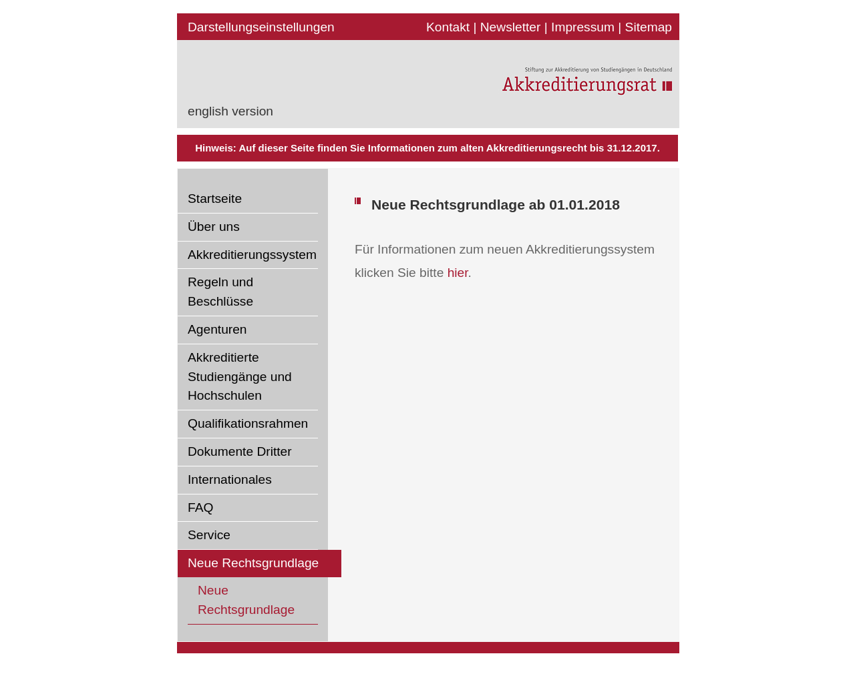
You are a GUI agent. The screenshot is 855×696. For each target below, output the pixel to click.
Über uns (214, 227)
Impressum (583, 27)
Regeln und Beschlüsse (220, 291)
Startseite (215, 199)
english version (230, 111)
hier (458, 273)
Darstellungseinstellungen (261, 27)
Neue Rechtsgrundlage (253, 563)
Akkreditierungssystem (252, 255)
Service (209, 535)
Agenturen (217, 329)
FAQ (200, 507)
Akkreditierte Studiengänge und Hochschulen (240, 376)
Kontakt (448, 27)
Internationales (230, 479)
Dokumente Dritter (240, 451)
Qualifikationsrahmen (248, 423)
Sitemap (648, 27)
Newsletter (510, 27)
